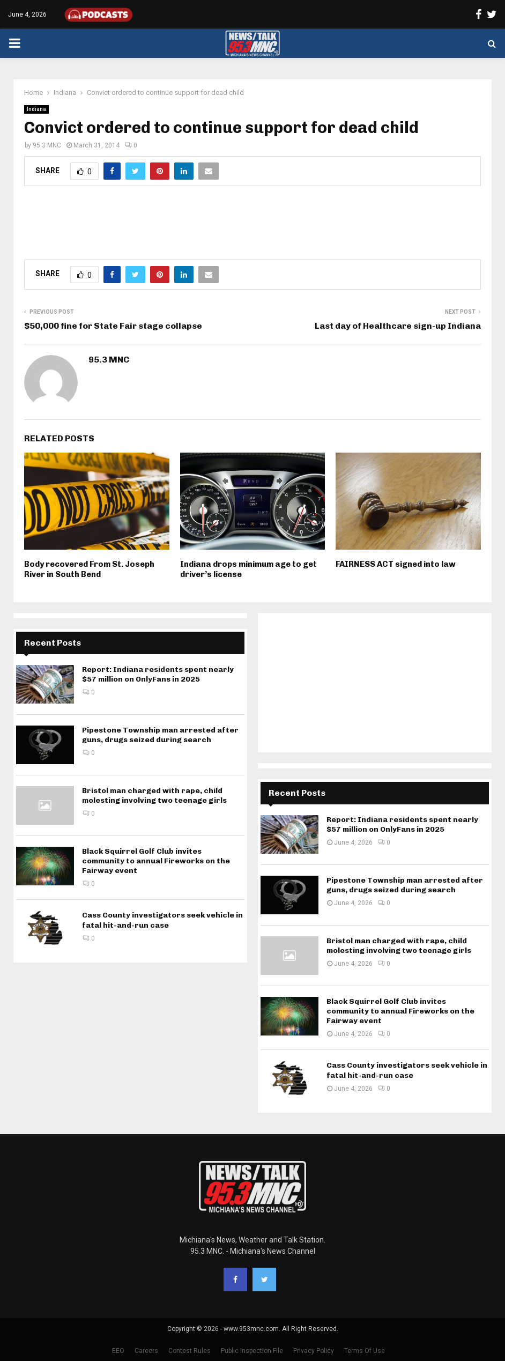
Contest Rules (189, 1351)
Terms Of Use (364, 1351)
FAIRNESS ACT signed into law (396, 564)
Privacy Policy (313, 1351)
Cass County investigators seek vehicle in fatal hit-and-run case (162, 920)
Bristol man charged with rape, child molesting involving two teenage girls (154, 795)
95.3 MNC (47, 145)
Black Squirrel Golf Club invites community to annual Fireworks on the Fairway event (156, 861)
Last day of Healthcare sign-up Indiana (398, 326)
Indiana (36, 109)
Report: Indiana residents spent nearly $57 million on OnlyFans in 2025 (158, 674)
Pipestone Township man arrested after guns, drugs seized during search (160, 735)
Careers (146, 1351)
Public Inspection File (252, 1351)
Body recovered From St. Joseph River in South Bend (89, 569)
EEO (118, 1351)
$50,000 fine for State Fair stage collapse (113, 326)
